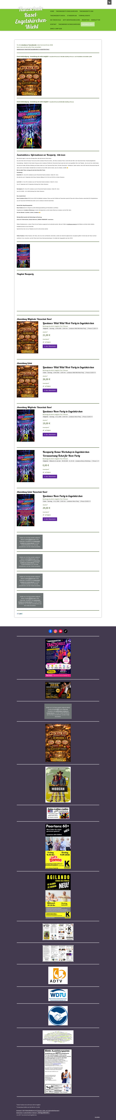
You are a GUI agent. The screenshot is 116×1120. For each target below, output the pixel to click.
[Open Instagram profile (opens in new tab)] (55, 631)
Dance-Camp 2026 (56, 28)
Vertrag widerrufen (43, 1112)
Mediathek (85, 20)
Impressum (19, 1110)
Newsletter (95, 20)
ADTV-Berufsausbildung (71, 20)
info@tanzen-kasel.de (72, 224)
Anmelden (97, 1117)
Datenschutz (19, 1112)
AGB (23, 1110)
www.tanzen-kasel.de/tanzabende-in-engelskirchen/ (33, 49)
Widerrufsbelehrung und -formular (33, 1110)
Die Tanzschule (55, 20)
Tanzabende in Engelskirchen (69, 24)
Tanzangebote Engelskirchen (67, 11)
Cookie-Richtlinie (27, 1112)
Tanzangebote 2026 (86, 11)
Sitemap (34, 1112)
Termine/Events (84, 15)
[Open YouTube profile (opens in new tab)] (60, 631)
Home (52, 11)
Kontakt (53, 24)
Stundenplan (72, 15)
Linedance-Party (88, 24)
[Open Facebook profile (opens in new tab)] (50, 631)
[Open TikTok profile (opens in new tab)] (65, 631)
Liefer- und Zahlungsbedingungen (51, 1110)
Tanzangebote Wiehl (57, 15)
